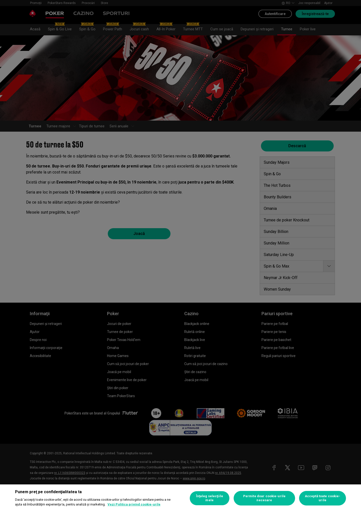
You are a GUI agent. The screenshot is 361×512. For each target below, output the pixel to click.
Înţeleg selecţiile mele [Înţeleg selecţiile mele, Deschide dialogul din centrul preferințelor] (209, 498)
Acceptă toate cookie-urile (322, 498)
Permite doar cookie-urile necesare (264, 498)
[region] (180, 498)
